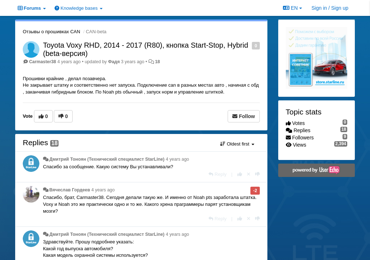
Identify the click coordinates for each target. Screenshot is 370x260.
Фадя (114, 61)
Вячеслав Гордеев (69, 189)
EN (292, 8)
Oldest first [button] (237, 144)
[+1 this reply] (239, 174)
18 (157, 61)
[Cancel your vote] (248, 174)
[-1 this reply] (257, 174)
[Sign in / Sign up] (330, 8)
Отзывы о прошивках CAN (51, 31)
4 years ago (177, 159)
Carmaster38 (42, 61)
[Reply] (217, 174)
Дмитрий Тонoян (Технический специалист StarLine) (106, 159)
